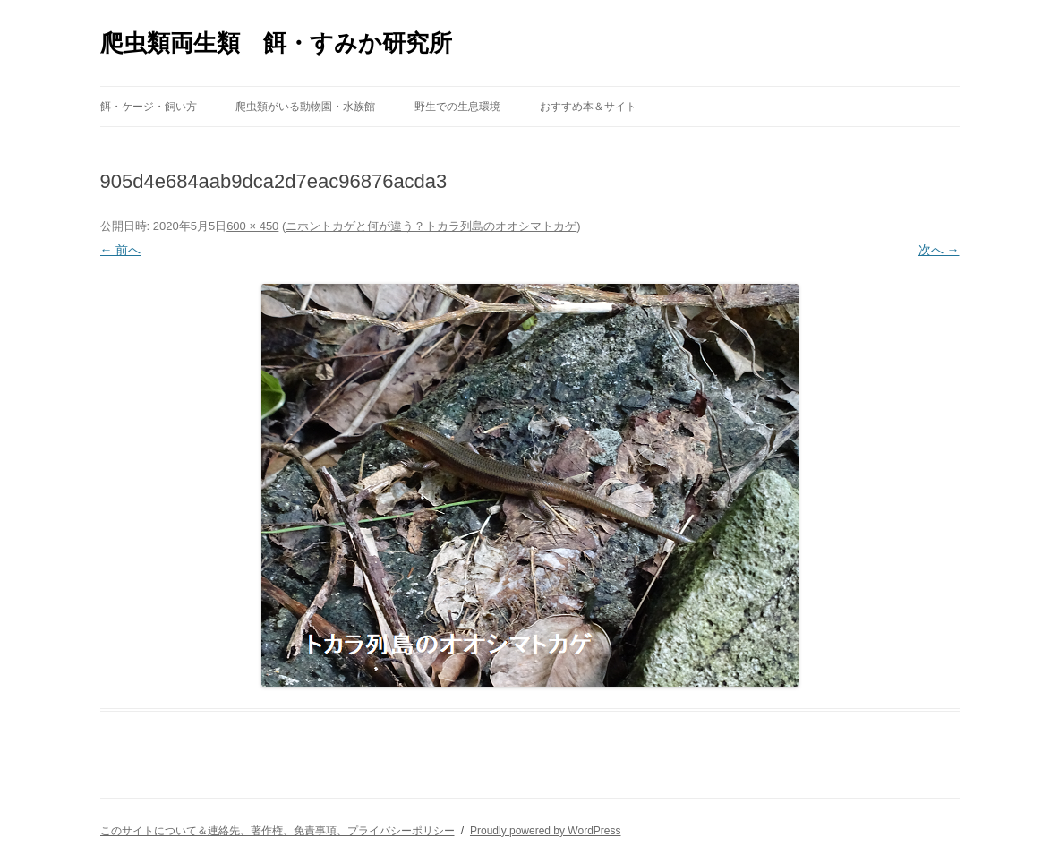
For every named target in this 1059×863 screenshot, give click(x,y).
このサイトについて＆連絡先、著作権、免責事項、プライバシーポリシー (277, 831)
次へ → (939, 250)
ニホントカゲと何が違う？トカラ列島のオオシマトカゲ (431, 226)
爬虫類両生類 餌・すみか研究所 (276, 43)
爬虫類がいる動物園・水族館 (305, 106)
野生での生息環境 (457, 106)
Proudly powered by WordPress (545, 831)
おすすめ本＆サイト (588, 106)
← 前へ (120, 250)
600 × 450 (252, 226)
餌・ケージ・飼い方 (148, 106)
